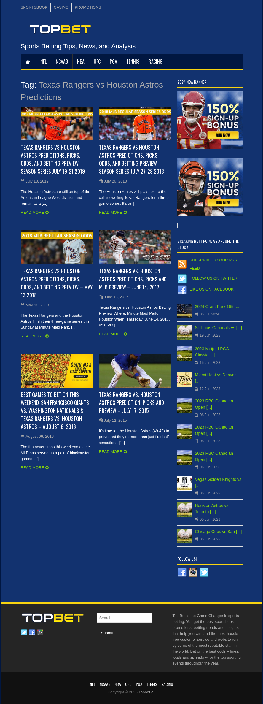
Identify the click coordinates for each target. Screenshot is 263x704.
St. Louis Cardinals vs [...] (218, 327)
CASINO (61, 7)
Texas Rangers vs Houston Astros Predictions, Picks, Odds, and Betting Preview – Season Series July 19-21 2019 (53, 159)
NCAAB (62, 61)
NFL (43, 61)
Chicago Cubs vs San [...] (218, 531)
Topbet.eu (146, 692)
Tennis (132, 61)
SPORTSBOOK (34, 7)
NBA (81, 61)
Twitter (24, 632)
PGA (113, 61)
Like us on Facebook (212, 289)
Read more (32, 212)
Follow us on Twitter (214, 278)
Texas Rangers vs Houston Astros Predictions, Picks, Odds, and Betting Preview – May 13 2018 (57, 283)
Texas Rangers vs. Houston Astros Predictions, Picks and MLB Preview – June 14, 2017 (133, 279)
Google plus (40, 632)
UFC (97, 61)
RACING (155, 61)
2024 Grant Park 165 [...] (217, 306)
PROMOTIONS (88, 7)
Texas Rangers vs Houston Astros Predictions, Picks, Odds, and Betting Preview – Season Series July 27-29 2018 (131, 159)
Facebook (32, 632)
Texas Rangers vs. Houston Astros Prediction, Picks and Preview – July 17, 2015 (131, 402)
